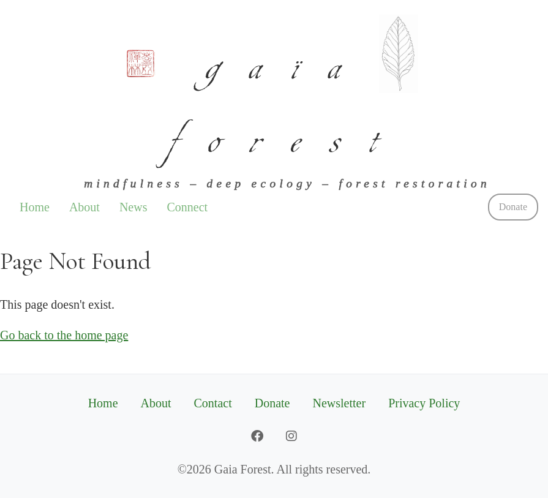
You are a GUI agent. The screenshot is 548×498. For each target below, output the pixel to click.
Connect (187, 207)
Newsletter (339, 403)
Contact (213, 403)
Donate (513, 207)
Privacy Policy (424, 403)
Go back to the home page (64, 335)
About (84, 207)
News (133, 207)
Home (35, 207)
